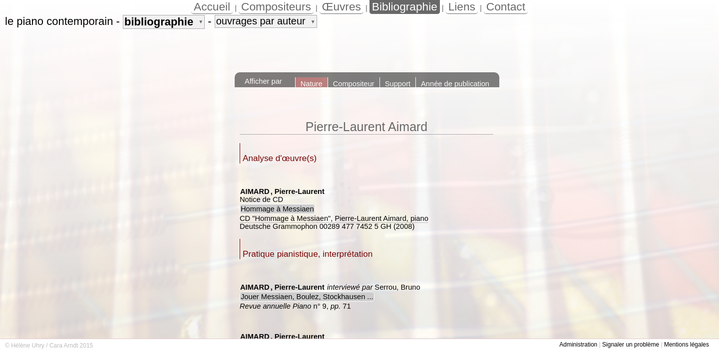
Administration (578, 344)
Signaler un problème (630, 344)
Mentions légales (686, 344)
